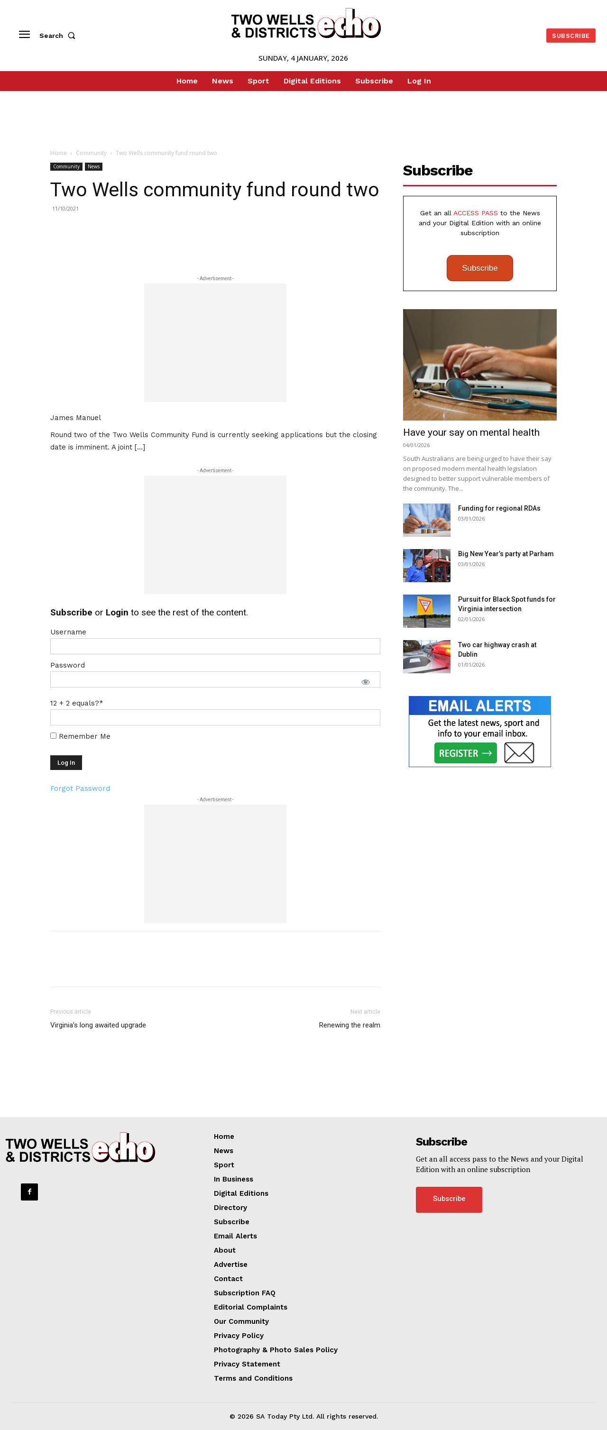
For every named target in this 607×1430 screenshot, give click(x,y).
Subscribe (480, 268)
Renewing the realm (349, 1025)
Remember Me (80, 736)
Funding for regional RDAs (499, 508)
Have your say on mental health (471, 432)
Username (68, 632)
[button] (59, 36)
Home (58, 153)
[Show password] (365, 681)
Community (91, 153)
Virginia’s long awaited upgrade (98, 1025)
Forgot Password (80, 788)
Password (67, 665)
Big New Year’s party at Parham (506, 554)
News (94, 166)
